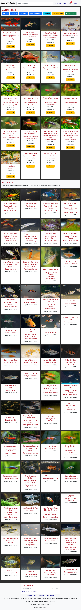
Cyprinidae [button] (47, 13)
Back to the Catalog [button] (58, 13)
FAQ (46, 595)
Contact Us (58, 3)
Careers (51, 595)
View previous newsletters (29, 591)
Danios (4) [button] (14, 13)
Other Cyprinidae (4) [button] (35, 13)
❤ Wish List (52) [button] (70, 13)
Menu (75, 3)
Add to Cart (11, 47)
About (64, 3)
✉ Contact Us (40, 595)
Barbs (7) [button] (5, 13)
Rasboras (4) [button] (23, 13)
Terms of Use (31, 595)
